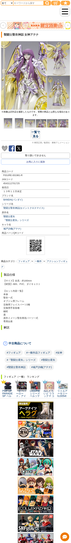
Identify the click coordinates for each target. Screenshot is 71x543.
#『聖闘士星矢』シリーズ (21, 359)
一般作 (38, 261)
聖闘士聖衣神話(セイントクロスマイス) (23, 208)
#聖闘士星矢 (48, 359)
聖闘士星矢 (9, 216)
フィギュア (24, 261)
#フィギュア (14, 352)
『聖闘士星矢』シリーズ (16, 220)
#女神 (59, 352)
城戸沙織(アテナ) (12, 228)
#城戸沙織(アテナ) (41, 367)
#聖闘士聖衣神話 (16, 367)
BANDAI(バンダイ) (13, 199)
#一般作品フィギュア (38, 352)
